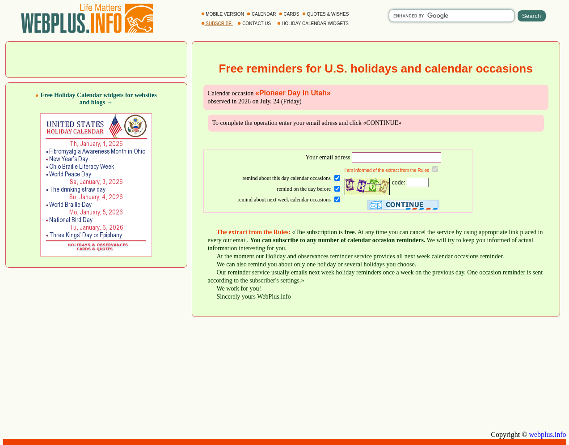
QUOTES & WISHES (326, 14)
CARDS (290, 14)
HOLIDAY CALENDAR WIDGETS (313, 23)
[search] (451, 15)
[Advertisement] (96, 58)
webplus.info (547, 434)
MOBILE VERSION (223, 14)
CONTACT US (254, 23)
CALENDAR (262, 14)
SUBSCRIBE (217, 23)
